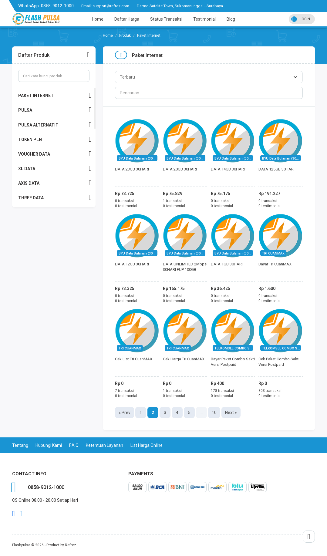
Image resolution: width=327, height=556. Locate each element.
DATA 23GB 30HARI (132, 169)
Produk (125, 35)
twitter (21, 513)
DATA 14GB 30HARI (228, 169)
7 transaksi (124, 391)
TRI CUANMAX (273, 253)
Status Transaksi (166, 19)
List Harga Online (146, 445)
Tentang (20, 445)
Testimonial (204, 19)
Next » (231, 412)
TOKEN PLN (54, 139)
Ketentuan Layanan (104, 445)
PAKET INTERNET (54, 95)
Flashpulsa (21, 545)
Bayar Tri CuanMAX (275, 264)
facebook (13, 513)
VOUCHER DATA (54, 154)
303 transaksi (269, 391)
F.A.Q (74, 445)
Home (97, 19)
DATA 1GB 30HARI (227, 264)
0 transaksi (124, 201)
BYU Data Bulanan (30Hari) (139, 158)
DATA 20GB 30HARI (180, 169)
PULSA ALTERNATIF (54, 125)
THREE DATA (54, 197)
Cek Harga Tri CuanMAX (183, 359)
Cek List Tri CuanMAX (133, 359)
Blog (231, 19)
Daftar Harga (126, 19)
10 (214, 412)
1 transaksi (172, 201)
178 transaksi (222, 391)
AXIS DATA (54, 183)
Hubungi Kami (48, 445)
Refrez (70, 545)
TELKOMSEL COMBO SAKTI (235, 348)
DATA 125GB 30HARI (276, 169)
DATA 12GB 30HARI (132, 264)
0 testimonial (126, 206)
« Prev (124, 412)
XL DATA (54, 168)
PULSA (54, 110)
